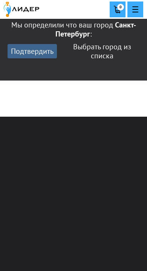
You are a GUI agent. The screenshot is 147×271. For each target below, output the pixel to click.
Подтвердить (32, 51)
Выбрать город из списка (102, 51)
